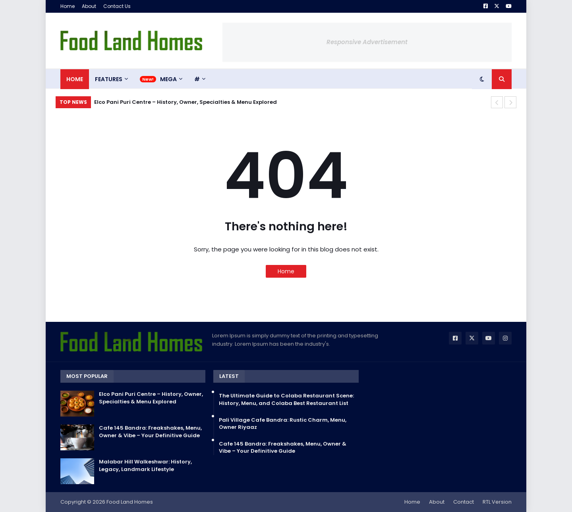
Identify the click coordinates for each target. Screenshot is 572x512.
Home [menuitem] (74, 79)
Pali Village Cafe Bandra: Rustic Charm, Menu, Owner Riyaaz (282, 424)
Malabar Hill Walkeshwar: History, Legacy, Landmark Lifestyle (145, 465)
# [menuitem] (197, 79)
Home (67, 6)
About (89, 6)
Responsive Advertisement (367, 42)
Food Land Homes (129, 502)
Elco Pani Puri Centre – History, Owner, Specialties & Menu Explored (185, 102)
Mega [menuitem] (168, 79)
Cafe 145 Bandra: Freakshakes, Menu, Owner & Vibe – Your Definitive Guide (150, 431)
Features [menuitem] (108, 79)
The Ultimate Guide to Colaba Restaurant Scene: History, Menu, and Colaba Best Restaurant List (286, 399)
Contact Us (117, 6)
